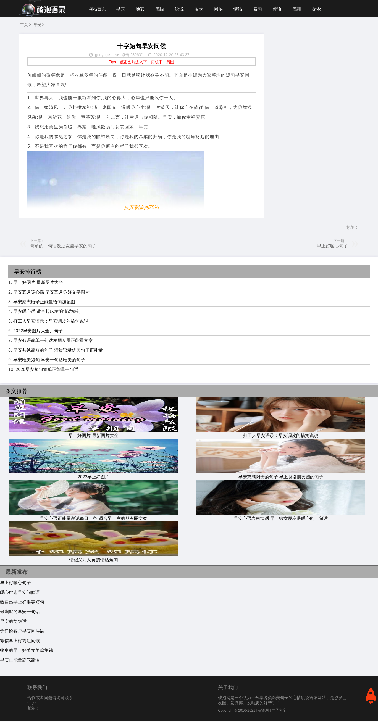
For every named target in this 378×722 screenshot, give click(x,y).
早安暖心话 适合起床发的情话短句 (47, 312)
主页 (24, 25)
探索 (321, 9)
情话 (241, 9)
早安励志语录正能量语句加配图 (44, 302)
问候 (221, 9)
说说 (181, 9)
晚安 (140, 9)
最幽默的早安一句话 (20, 612)
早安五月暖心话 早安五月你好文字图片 (51, 293)
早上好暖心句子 (332, 246)
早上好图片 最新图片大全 (38, 283)
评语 (281, 9)
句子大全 (279, 711)
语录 (200, 9)
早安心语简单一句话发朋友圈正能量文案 (53, 341)
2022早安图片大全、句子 (38, 331)
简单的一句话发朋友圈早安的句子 (63, 246)
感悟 (160, 9)
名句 (261, 9)
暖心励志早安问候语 (20, 593)
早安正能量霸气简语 (20, 660)
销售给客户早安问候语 (22, 631)
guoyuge (102, 56)
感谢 (301, 9)
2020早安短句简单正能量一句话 (47, 370)
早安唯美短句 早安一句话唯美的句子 (49, 360)
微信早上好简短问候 (20, 641)
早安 (120, 9)
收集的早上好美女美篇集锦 (26, 651)
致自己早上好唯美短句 (22, 602)
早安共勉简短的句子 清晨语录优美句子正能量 (58, 351)
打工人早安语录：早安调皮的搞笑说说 (50, 322)
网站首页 (97, 9)
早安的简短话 (13, 622)
